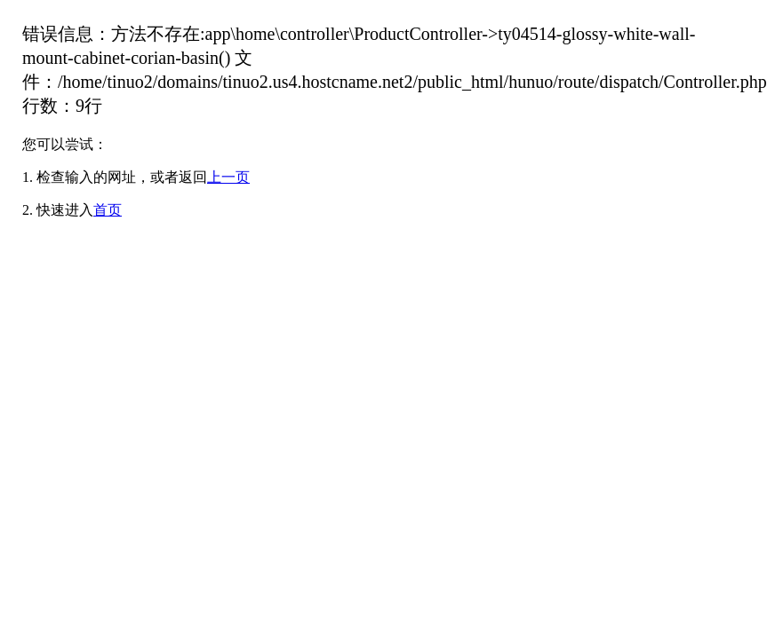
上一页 (228, 177)
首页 (107, 209)
